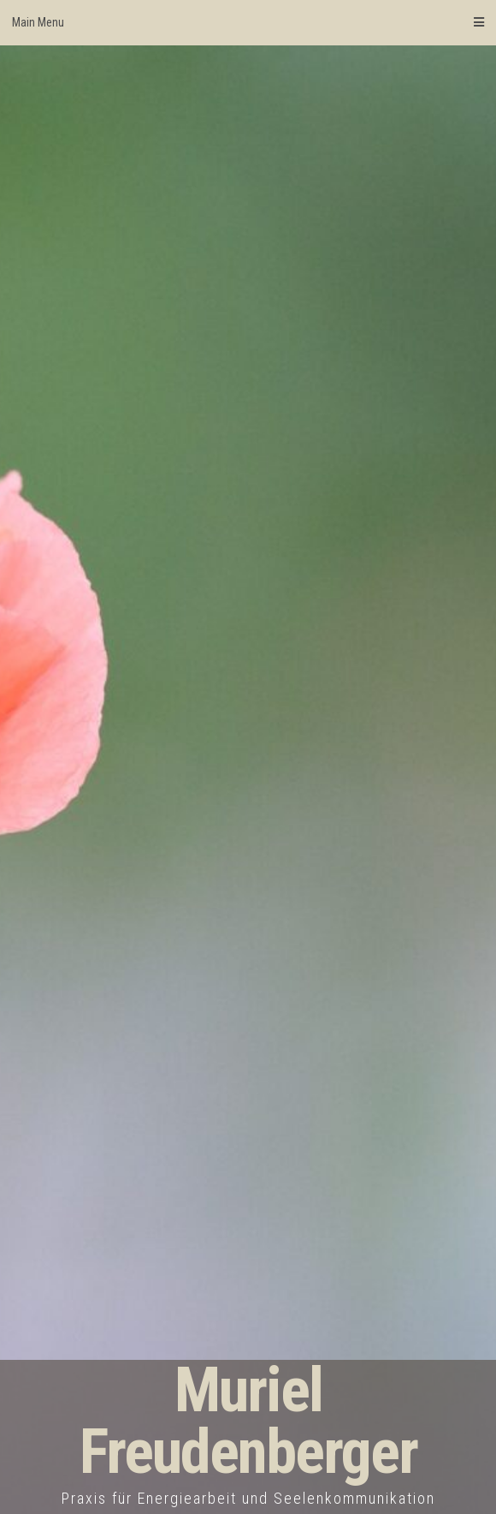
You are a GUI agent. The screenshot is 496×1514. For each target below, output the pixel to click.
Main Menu (248, 22)
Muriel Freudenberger (248, 1421)
